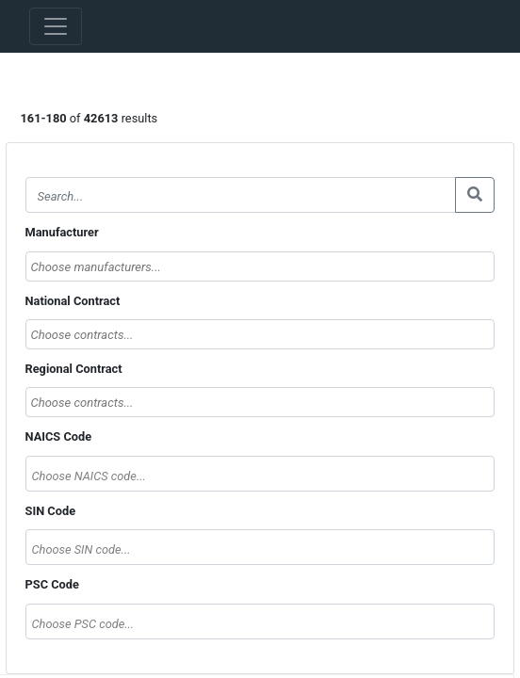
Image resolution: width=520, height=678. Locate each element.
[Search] (241, 195)
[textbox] (260, 476)
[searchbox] (260, 266)
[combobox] (260, 266)
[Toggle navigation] (55, 26)
